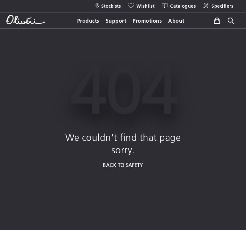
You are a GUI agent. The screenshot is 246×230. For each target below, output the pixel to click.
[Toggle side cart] (217, 20)
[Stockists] (108, 6)
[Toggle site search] (231, 21)
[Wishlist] (141, 6)
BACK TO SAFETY (123, 165)
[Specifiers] (217, 6)
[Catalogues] (178, 6)
